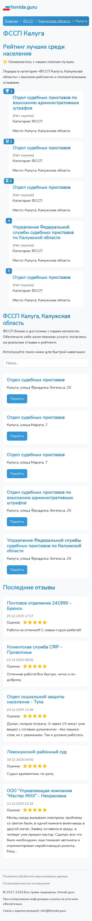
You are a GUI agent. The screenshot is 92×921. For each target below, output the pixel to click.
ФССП (28, 21)
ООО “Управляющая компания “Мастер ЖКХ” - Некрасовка (39, 793)
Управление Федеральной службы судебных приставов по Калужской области (43, 232)
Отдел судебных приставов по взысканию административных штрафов (46, 103)
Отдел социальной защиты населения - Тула (35, 699)
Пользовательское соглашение (26, 883)
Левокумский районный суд (36, 752)
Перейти (17, 398)
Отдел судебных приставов (41, 148)
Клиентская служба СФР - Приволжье (34, 649)
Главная (11, 21)
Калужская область (54, 21)
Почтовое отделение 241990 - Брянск (39, 605)
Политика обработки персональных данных (35, 876)
